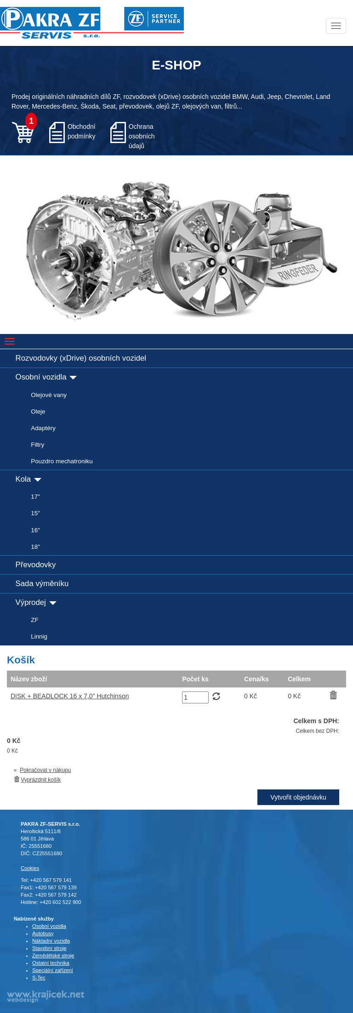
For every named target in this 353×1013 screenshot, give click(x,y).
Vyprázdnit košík (41, 780)
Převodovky (36, 564)
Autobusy (43, 933)
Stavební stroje (49, 948)
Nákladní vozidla (51, 941)
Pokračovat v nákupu (45, 770)
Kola (28, 479)
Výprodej (36, 602)
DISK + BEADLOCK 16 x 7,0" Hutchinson (70, 696)
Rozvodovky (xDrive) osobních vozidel (81, 358)
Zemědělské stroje (53, 955)
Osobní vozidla (46, 377)
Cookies (30, 868)
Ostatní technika (50, 963)
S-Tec (39, 977)
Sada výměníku (42, 583)
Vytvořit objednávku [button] (298, 797)
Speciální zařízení (52, 970)
